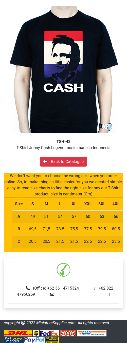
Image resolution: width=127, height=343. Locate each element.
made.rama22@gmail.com (63, 300)
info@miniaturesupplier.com (83, 294)
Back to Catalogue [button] (63, 161)
